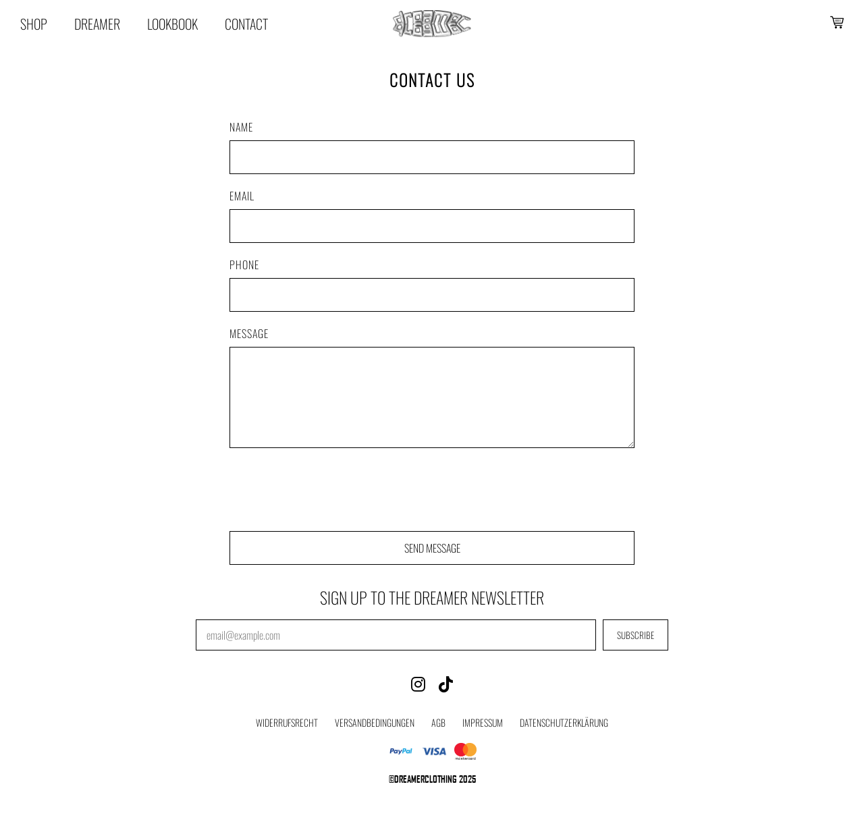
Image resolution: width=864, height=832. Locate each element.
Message (249, 333)
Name (241, 127)
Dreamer (97, 23)
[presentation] (332, 491)
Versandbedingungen (374, 722)
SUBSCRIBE (635, 635)
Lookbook (172, 23)
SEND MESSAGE (432, 548)
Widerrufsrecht (287, 722)
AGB (438, 722)
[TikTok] (446, 683)
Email (242, 196)
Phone (244, 264)
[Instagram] (418, 683)
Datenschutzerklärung (564, 722)
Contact (246, 23)
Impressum (482, 722)
